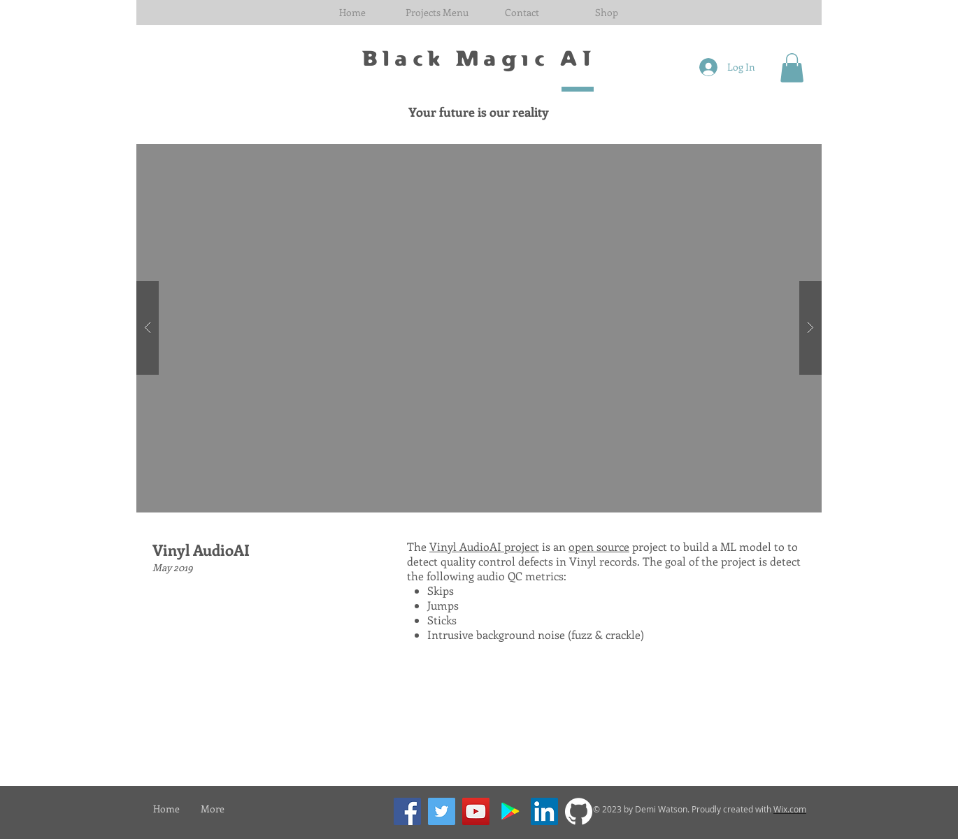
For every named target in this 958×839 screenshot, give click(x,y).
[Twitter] (441, 811)
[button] (436, 12)
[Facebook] (407, 811)
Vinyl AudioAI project (484, 546)
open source (599, 546)
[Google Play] (510, 811)
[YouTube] (475, 811)
